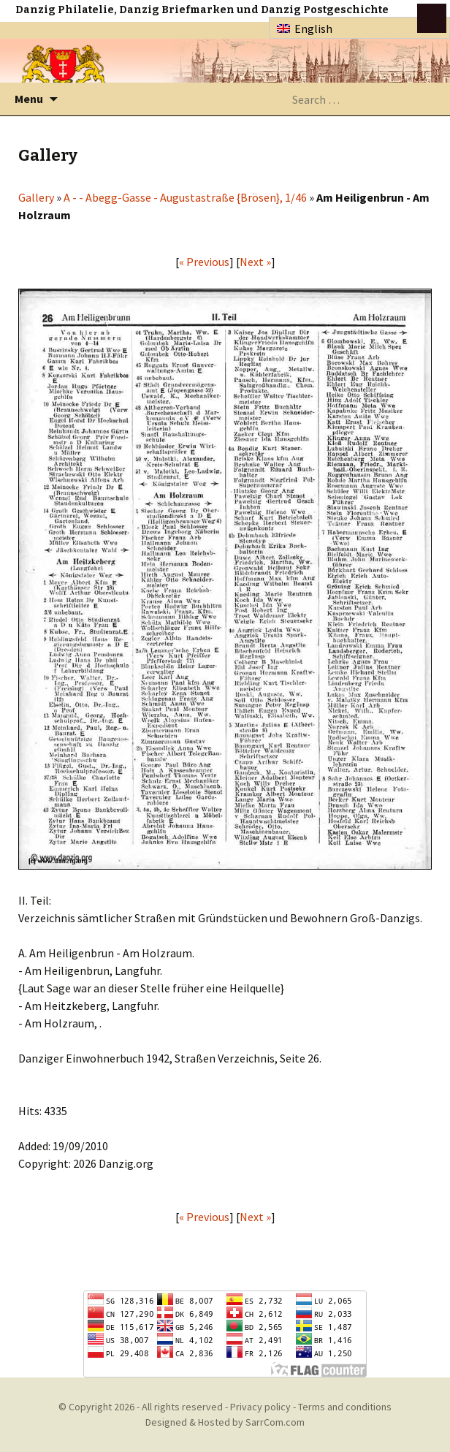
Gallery (36, 197)
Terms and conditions (345, 1406)
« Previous (204, 261)
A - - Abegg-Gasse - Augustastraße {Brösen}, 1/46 (185, 197)
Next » (255, 261)
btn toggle (431, 18)
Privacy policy (260, 1406)
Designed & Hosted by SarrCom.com (225, 1422)
